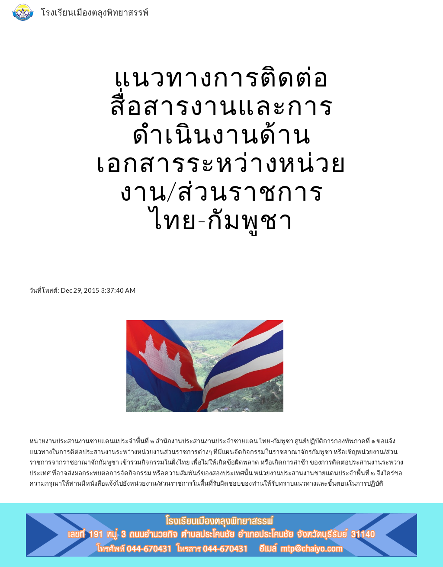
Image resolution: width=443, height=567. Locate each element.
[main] (221, 148)
